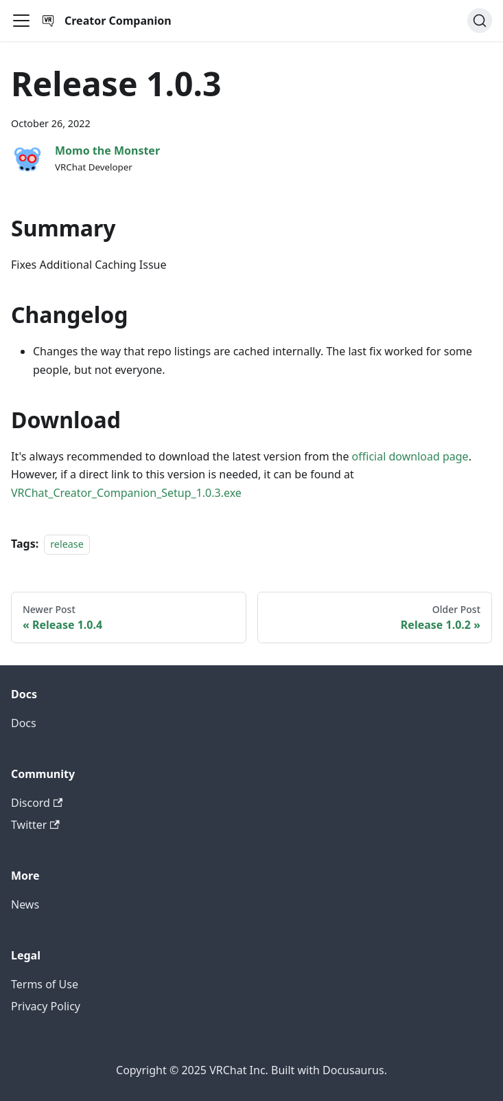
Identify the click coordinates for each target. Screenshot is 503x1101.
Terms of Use (44, 984)
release (67, 543)
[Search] (479, 20)
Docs (23, 723)
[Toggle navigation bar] (21, 20)
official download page (410, 456)
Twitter (35, 824)
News (25, 904)
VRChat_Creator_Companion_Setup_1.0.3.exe (126, 492)
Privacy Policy (45, 1006)
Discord (36, 802)
